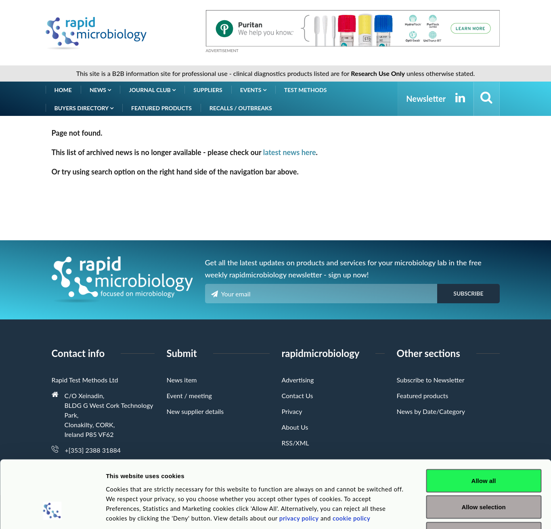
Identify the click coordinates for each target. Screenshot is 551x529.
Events (253, 89)
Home (63, 89)
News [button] (100, 89)
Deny (483, 475)
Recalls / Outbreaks (241, 108)
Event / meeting (189, 395)
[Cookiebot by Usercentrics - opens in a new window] (52, 513)
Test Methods (305, 89)
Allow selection (483, 449)
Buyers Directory (84, 108)
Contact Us (297, 395)
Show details (423, 513)
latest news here (289, 152)
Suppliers (207, 89)
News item (182, 380)
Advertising (298, 380)
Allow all (483, 423)
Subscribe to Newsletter (431, 380)
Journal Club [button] (152, 89)
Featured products (161, 108)
